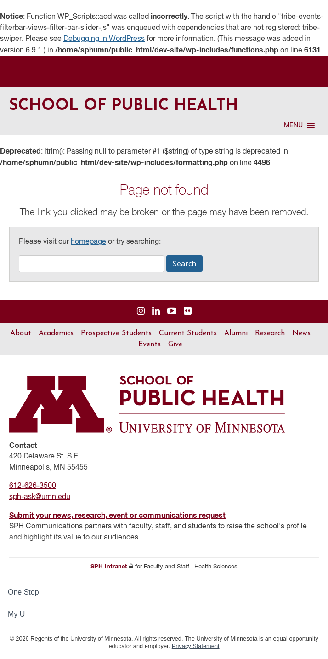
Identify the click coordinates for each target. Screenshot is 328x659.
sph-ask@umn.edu (39, 497)
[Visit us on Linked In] (156, 311)
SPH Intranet (108, 567)
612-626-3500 (32, 486)
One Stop (23, 592)
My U (20, 614)
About (20, 333)
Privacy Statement (196, 645)
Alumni (236, 333)
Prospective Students (116, 333)
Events (149, 344)
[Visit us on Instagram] (141, 311)
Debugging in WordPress (104, 39)
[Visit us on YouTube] (171, 311)
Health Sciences (216, 567)
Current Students (188, 333)
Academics (56, 333)
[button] (293, 125)
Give (175, 344)
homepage (88, 242)
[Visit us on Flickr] (188, 311)
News (301, 333)
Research (270, 333)
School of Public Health (123, 106)
